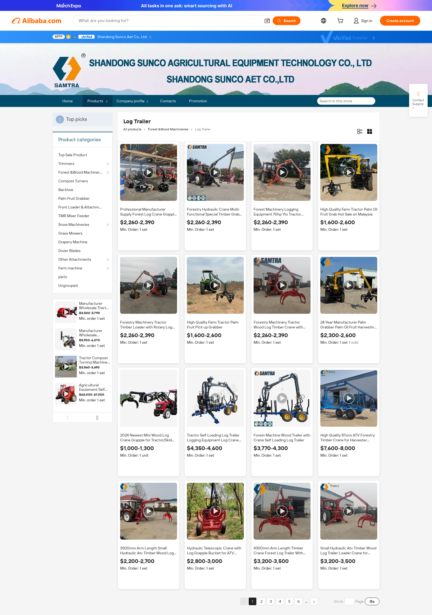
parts (62, 277)
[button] (267, 20)
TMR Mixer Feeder (73, 216)
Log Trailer (203, 129)
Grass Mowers (70, 233)
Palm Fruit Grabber (74, 198)
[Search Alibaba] (169, 21)
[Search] (286, 20)
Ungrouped (68, 285)
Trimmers (66, 163)
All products (132, 129)
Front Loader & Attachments (82, 207)
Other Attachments (74, 259)
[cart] (341, 21)
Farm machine (70, 268)
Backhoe (65, 189)
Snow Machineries (73, 224)
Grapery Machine (72, 242)
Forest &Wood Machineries (81, 172)
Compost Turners (73, 181)
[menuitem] (82, 154)
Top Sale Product (72, 155)
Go (372, 601)
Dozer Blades (69, 250)
